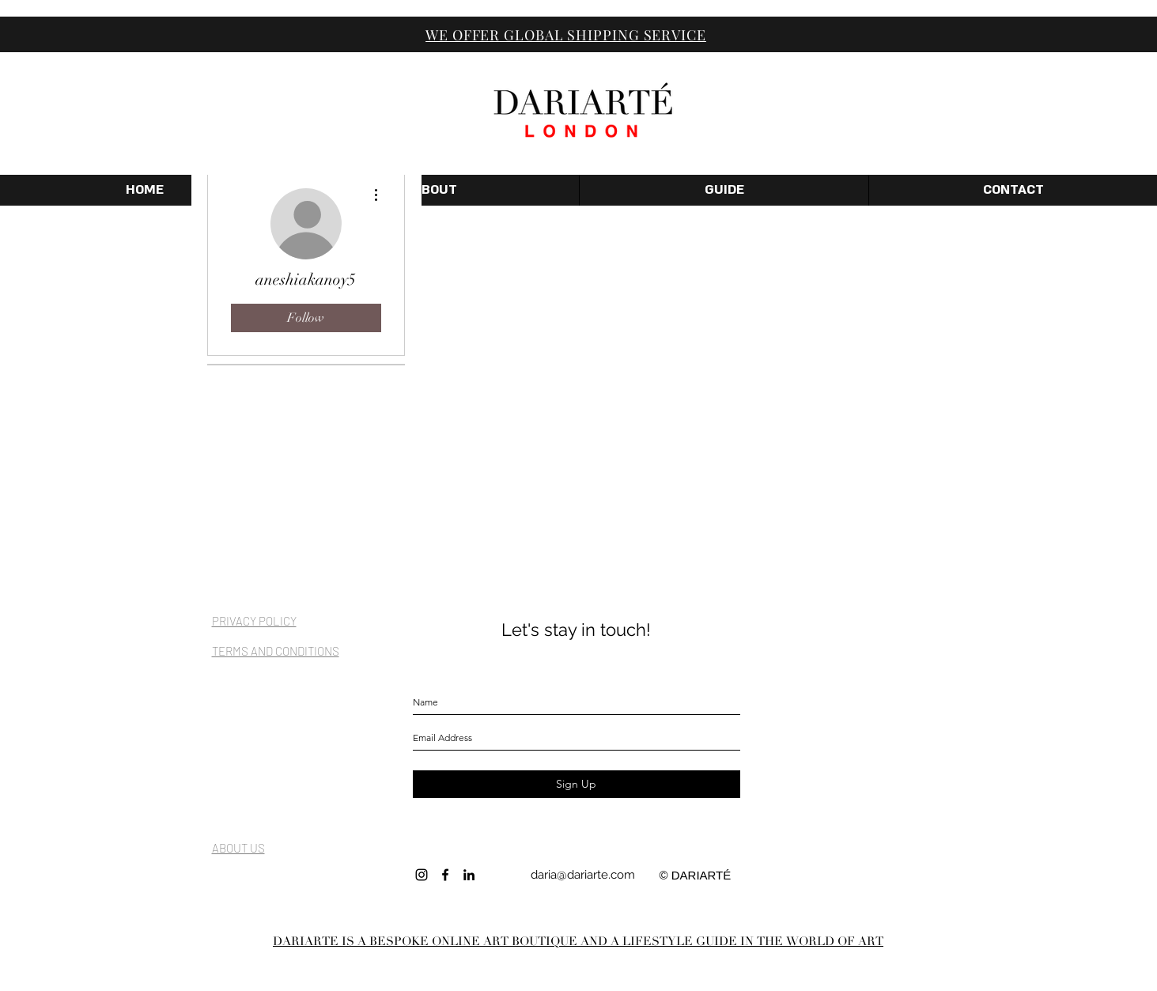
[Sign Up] (576, 784)
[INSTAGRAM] (421, 875)
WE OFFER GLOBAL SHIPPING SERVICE (565, 34)
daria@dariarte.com (583, 875)
